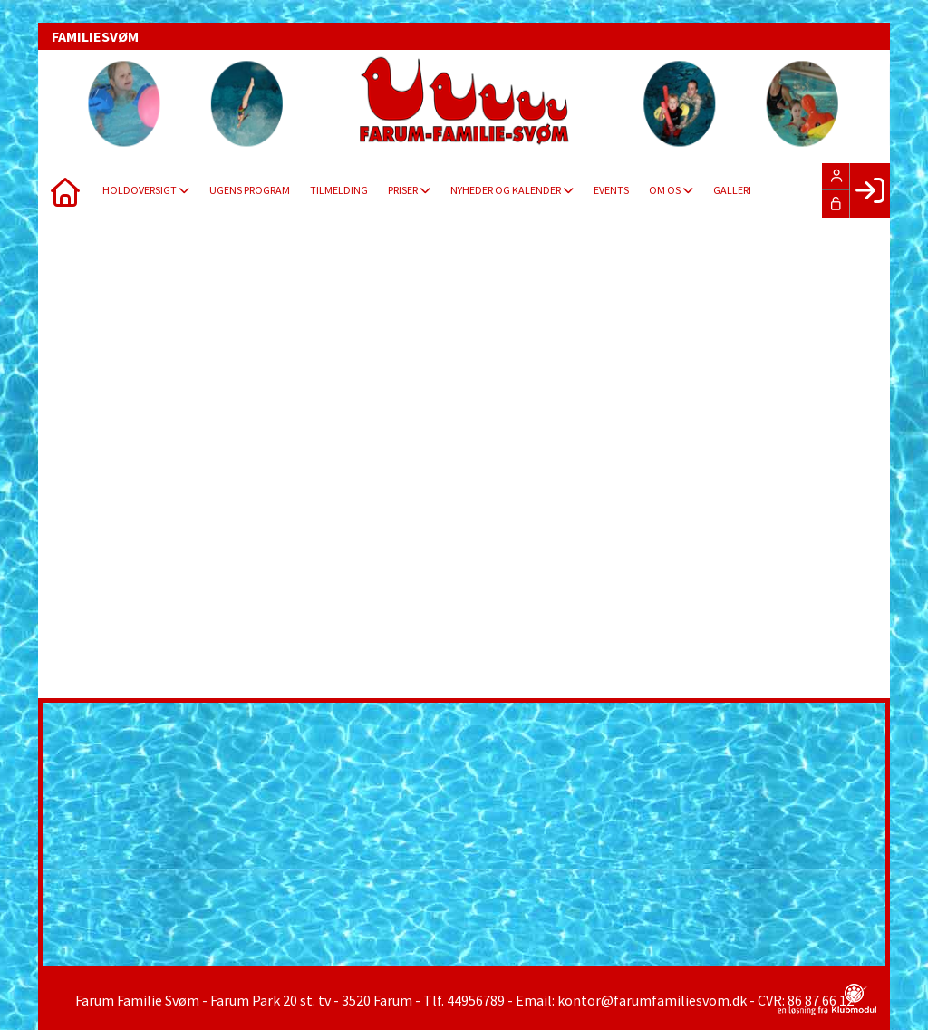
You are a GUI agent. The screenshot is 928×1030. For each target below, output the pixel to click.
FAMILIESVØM (95, 36)
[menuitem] (65, 190)
